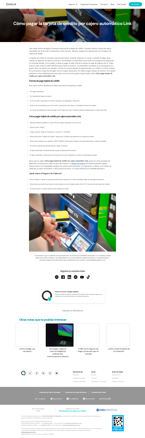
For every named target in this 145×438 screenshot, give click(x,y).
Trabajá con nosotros (118, 381)
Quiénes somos (116, 375)
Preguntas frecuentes (79, 378)
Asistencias (76, 375)
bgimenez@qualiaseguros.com (73, 423)
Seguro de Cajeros (78, 164)
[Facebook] (63, 277)
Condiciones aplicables (79, 381)
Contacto (94, 378)
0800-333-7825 (48, 423)
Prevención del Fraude (98, 392)
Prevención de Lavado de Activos (76, 392)
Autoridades (115, 378)
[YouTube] (82, 277)
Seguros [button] (72, 4)
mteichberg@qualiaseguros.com (71, 425)
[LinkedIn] (69, 277)
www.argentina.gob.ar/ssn (28, 432)
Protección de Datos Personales (49, 392)
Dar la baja (103, 381)
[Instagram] (75, 277)
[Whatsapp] (56, 277)
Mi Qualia (135, 4)
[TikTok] (88, 277)
